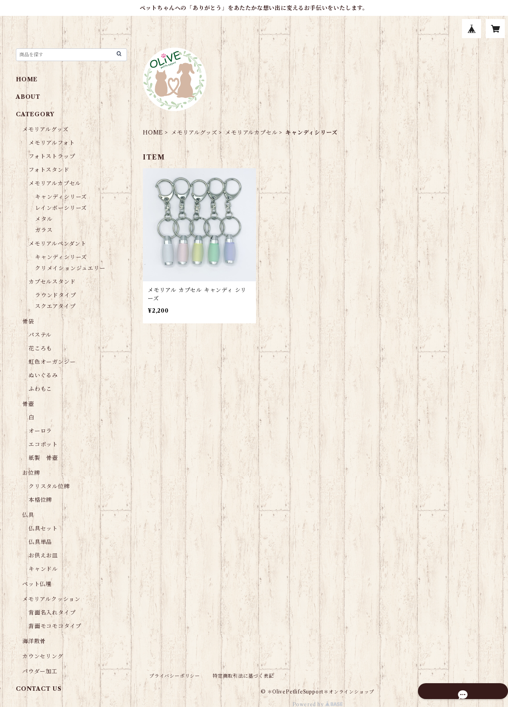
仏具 (28, 515)
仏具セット (43, 528)
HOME (153, 132)
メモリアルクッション (51, 599)
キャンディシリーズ (61, 196)
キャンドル (43, 569)
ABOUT (28, 96)
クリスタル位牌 (49, 486)
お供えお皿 (43, 555)
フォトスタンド (49, 169)
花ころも (40, 348)
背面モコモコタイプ (55, 626)
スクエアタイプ (55, 306)
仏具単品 (40, 542)
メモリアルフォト (52, 142)
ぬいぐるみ (43, 375)
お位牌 (31, 472)
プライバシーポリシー (174, 676)
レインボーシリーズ (61, 207)
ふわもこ (40, 388)
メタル (43, 219)
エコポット (43, 444)
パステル (40, 334)
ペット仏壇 (37, 584)
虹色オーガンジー (52, 361)
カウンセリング (43, 656)
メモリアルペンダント (58, 243)
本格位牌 (40, 499)
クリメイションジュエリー (70, 268)
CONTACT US (39, 688)
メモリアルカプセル (251, 132)
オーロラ (40, 430)
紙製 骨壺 (43, 457)
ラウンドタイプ (55, 295)
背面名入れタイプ (52, 612)
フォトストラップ (52, 156)
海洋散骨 (34, 641)
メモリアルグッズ (194, 132)
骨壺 (28, 403)
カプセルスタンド (52, 281)
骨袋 (28, 321)
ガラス (43, 230)
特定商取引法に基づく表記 (243, 676)
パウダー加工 (40, 671)
